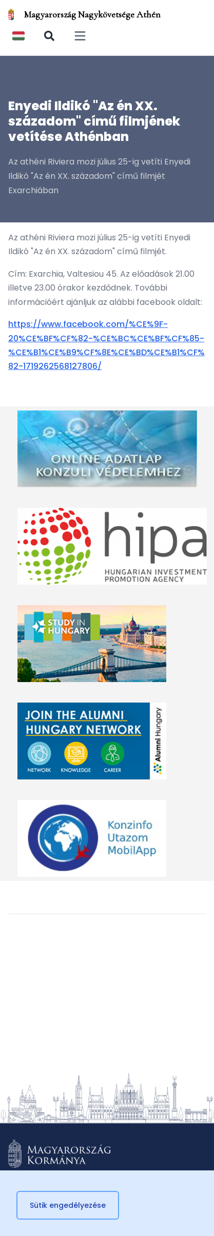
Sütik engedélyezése (68, 1205)
